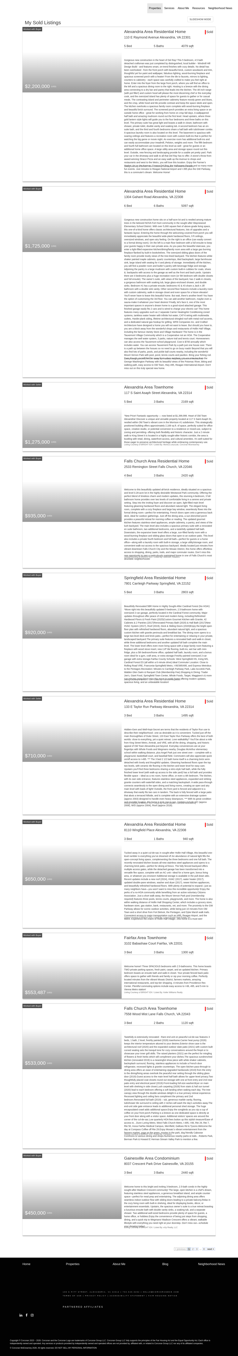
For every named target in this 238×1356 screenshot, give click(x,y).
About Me (183, 8)
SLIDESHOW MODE (200, 19)
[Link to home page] (8, 8)
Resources (198, 8)
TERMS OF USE (72, 1296)
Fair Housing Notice (163, 1296)
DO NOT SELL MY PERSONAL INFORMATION (76, 1348)
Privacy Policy (96, 1296)
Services (169, 8)
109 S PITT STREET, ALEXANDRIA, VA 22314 (91, 1292)
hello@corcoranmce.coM (161, 1292)
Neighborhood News (220, 8)
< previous (180, 1249)
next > (210, 1249)
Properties (155, 8)
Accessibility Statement (127, 1296)
